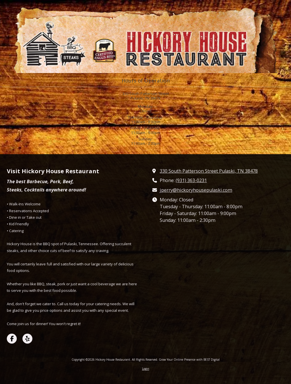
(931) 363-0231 (191, 180)
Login (145, 369)
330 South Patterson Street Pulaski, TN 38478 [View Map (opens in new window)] (209, 171)
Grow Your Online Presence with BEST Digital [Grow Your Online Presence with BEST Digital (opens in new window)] (189, 360)
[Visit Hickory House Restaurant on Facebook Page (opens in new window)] (12, 339)
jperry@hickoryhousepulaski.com (196, 190)
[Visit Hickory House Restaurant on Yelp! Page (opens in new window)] (27, 339)
